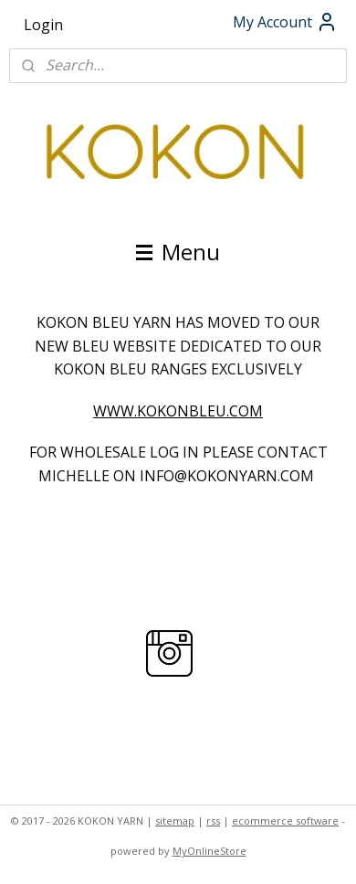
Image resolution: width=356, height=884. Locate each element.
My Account (285, 22)
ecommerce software (285, 820)
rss (213, 820)
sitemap (174, 820)
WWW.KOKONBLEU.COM (178, 411)
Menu (178, 252)
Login (43, 25)
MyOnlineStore (209, 851)
